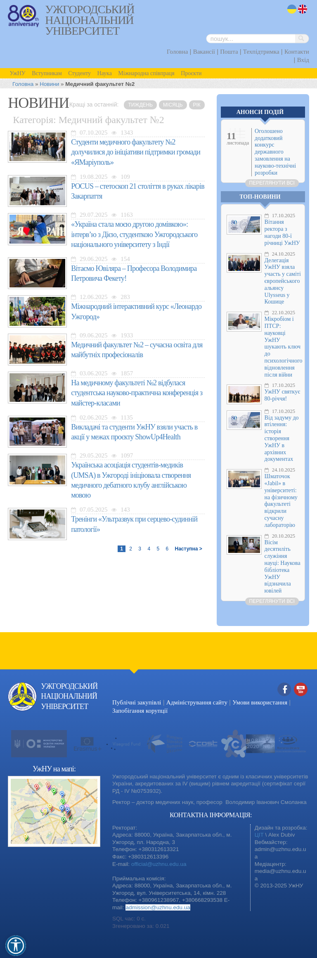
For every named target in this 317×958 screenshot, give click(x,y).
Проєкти (191, 73)
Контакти (296, 51)
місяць (172, 105)
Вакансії (204, 51)
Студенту (79, 73)
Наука (104, 73)
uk (292, 9)
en (303, 9)
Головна (177, 51)
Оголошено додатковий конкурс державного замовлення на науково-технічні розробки (275, 152)
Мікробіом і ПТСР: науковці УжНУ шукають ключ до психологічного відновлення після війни (284, 346)
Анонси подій (260, 112)
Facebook (284, 689)
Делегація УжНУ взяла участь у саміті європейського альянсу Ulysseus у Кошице (283, 281)
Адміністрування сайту (196, 702)
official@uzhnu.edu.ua (159, 864)
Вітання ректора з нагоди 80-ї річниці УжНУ (282, 232)
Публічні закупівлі (136, 702)
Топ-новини (259, 197)
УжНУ (17, 73)
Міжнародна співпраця (146, 73)
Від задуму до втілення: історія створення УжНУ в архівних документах (282, 438)
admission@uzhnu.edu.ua (157, 907)
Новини (49, 84)
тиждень (140, 105)
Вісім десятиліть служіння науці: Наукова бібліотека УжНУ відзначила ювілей (282, 566)
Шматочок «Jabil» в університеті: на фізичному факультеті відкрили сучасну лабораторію (281, 500)
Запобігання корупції (140, 710)
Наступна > (188, 549)
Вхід (303, 60)
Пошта (229, 51)
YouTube (301, 689)
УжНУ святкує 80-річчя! (282, 395)
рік (197, 105)
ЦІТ (259, 835)
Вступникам (47, 73)
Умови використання (259, 702)
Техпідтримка (261, 51)
